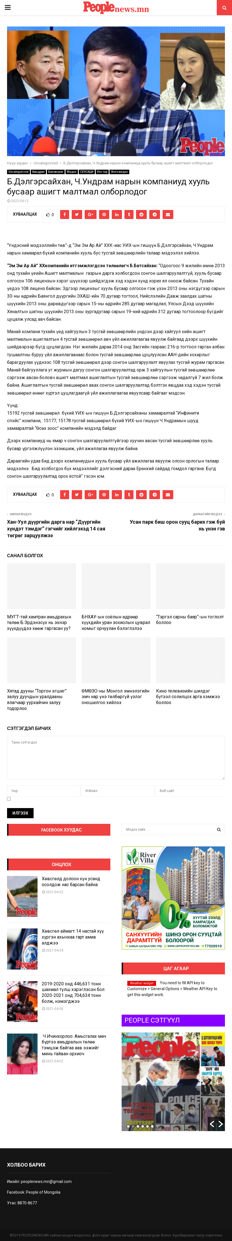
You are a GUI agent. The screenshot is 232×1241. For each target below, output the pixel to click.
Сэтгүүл (181, 1040)
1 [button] (128, 1126)
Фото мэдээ (119, 171)
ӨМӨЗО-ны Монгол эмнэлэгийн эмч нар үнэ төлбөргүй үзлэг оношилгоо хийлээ (115, 696)
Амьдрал (38, 171)
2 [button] (133, 1126)
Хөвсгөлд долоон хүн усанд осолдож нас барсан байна (71, 881)
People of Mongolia (43, 1192)
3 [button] (138, 1126)
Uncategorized (18, 171)
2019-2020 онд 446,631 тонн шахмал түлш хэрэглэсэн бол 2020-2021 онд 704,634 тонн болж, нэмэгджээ (73, 992)
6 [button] (152, 1126)
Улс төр (102, 171)
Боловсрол (55, 171)
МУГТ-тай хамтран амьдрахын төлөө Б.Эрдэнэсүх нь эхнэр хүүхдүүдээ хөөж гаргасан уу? (39, 622)
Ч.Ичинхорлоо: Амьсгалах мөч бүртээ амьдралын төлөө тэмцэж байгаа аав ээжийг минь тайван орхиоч (74, 1045)
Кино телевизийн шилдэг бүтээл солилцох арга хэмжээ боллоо (188, 696)
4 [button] (143, 1126)
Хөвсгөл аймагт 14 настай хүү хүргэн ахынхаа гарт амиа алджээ (73, 937)
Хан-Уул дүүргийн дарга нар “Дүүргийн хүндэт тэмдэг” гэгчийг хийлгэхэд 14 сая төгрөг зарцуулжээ (56, 528)
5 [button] (147, 1126)
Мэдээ (71, 171)
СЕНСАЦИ (86, 171)
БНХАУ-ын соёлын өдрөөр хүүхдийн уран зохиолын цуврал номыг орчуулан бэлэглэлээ (116, 622)
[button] (212, 1124)
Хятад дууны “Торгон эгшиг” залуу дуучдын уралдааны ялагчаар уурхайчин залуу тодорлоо (37, 699)
